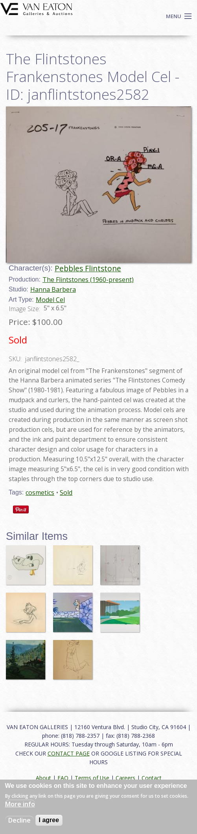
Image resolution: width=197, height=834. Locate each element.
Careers (125, 778)
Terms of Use (92, 778)
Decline (19, 820)
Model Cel (50, 299)
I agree (49, 820)
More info (20, 804)
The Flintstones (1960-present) (88, 279)
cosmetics (40, 492)
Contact (152, 778)
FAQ (62, 778)
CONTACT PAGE (69, 753)
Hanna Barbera (53, 289)
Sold (66, 492)
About (43, 778)
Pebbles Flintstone (88, 268)
